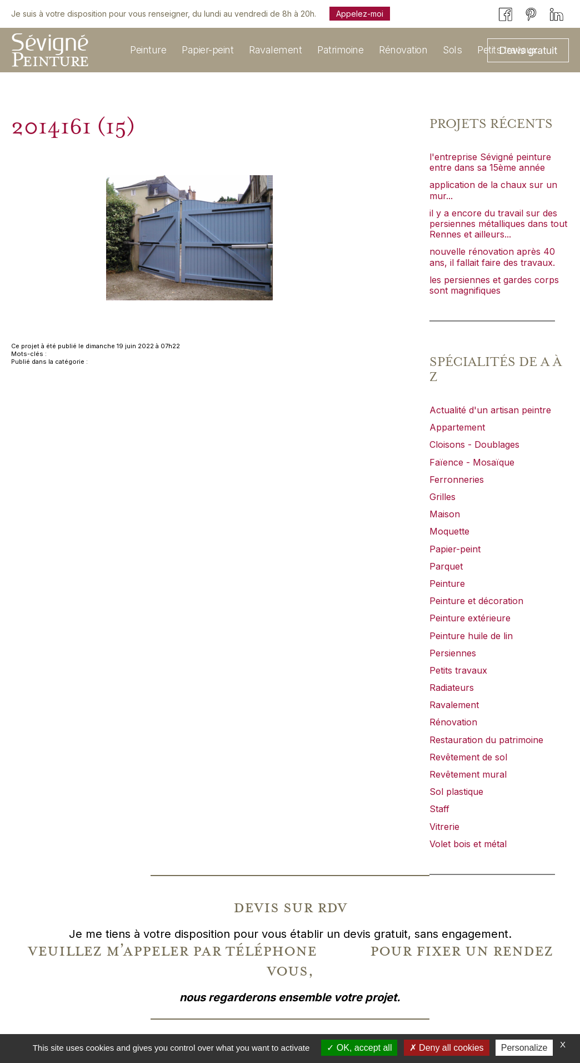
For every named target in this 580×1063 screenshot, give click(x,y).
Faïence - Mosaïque (471, 462)
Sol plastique (456, 791)
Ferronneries (456, 479)
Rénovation (453, 722)
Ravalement (454, 704)
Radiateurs (451, 687)
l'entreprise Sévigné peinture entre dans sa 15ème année (490, 162)
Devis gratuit (528, 50)
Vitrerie (444, 826)
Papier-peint (455, 549)
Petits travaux (458, 670)
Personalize (524, 1047)
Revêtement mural (468, 774)
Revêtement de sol (468, 757)
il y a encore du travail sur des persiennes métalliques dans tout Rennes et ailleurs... (498, 223)
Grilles (442, 496)
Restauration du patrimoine (486, 739)
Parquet (446, 566)
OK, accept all (359, 1047)
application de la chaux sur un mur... (493, 190)
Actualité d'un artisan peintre (490, 410)
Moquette (449, 531)
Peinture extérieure (470, 618)
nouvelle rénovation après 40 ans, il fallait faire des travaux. (492, 257)
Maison (444, 514)
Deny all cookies (446, 1047)
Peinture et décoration (476, 600)
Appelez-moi (359, 13)
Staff (439, 808)
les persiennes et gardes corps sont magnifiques (494, 285)
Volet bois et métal (468, 843)
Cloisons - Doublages (474, 444)
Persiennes (452, 653)
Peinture (447, 583)
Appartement (457, 427)
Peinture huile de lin (471, 635)
